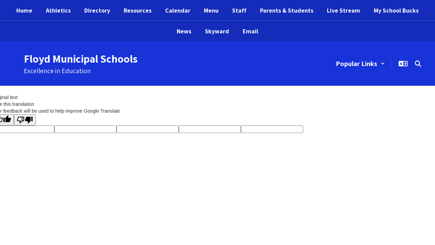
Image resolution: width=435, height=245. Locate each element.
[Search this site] (418, 63)
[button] (360, 63)
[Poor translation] (25, 120)
